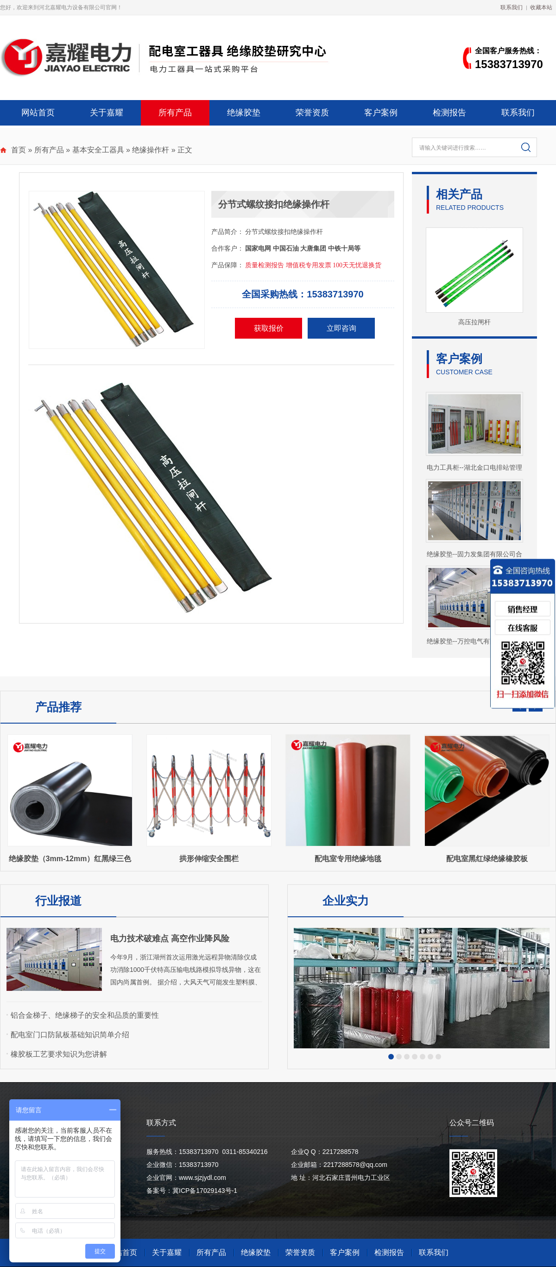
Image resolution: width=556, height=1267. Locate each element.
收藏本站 (541, 7)
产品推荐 (58, 706)
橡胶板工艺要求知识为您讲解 (59, 1054)
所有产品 (175, 112)
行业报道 (58, 900)
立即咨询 (341, 328)
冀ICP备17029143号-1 (204, 1190)
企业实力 (345, 900)
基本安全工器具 (98, 150)
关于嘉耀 (106, 112)
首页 (18, 150)
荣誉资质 (312, 112)
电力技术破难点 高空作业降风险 (169, 938)
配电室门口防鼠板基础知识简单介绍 (70, 1035)
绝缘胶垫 (243, 112)
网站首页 (38, 112)
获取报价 (269, 328)
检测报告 (449, 112)
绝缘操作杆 (150, 150)
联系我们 (511, 7)
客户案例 (381, 112)
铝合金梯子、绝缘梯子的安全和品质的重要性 (85, 1015)
